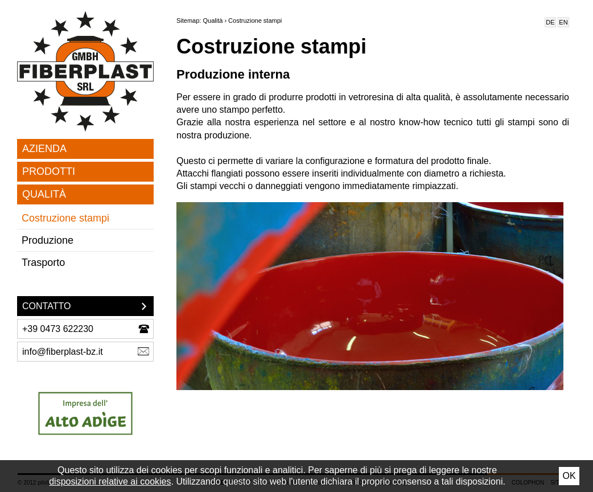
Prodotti (48, 171)
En (563, 22)
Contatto (46, 306)
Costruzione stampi (65, 218)
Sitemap (187, 20)
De (550, 22)
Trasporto (43, 262)
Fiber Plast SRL (85, 71)
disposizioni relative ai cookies (110, 481)
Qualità (44, 194)
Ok (568, 476)
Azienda (44, 148)
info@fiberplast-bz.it (62, 351)
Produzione (47, 240)
